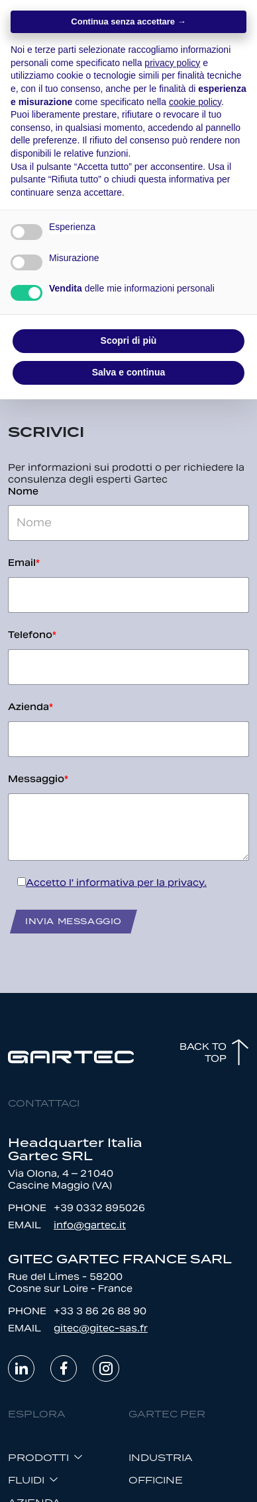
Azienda (30, 707)
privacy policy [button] (172, 63)
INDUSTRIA (160, 1457)
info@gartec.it (90, 1225)
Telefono (32, 635)
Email (24, 563)
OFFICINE (155, 1480)
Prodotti (38, 1457)
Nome (23, 491)
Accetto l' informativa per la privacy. (116, 883)
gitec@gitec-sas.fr (101, 1328)
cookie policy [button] (195, 102)
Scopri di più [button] (129, 340)
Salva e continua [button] (128, 372)
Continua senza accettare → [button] (128, 21)
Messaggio (38, 779)
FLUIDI (26, 1480)
